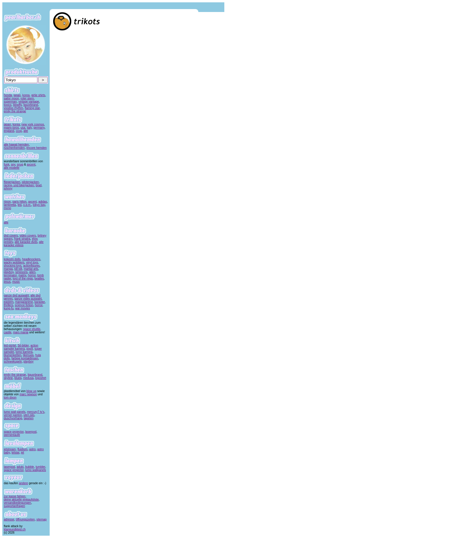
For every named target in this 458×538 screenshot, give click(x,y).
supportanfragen (14, 506)
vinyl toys (32, 262)
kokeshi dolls (12, 259)
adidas (42, 201)
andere (23, 483)
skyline (8, 378)
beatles (39, 278)
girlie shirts (38, 95)
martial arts (31, 268)
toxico (7, 104)
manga (8, 268)
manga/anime (24, 302)
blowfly (17, 104)
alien (32, 272)
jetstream (10, 449)
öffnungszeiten (25, 519)
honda (8, 95)
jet (22, 452)
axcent (31, 164)
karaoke (39, 302)
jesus (7, 281)
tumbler (40, 466)
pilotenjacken (30, 182)
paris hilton (19, 201)
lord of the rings (23, 278)
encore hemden (36, 147)
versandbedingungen (17, 502)
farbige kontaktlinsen (24, 358)
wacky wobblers (14, 262)
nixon (7, 201)
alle (25, 130)
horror (32, 275)
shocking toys (13, 265)
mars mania (20, 332)
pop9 (29, 348)
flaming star (32, 108)
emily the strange (15, 111)
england (9, 130)
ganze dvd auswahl (16, 295)
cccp (19, 130)
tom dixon (10, 397)
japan (16, 95)
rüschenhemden (14, 147)
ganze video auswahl (27, 298)
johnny (8, 188)
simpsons (21, 272)
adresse (9, 519)
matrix (22, 275)
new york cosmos (33, 124)
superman (10, 101)
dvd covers (11, 235)
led (19, 204)
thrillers (8, 305)
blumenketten (12, 355)
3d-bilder (23, 345)
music (16, 281)
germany (39, 127)
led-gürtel (10, 345)
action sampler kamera (21, 347)
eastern (8, 302)
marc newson (28, 394)
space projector (14, 431)
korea (26, 95)
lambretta (10, 204)
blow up (31, 391)
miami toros (11, 127)
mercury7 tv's (35, 411)
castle (7, 332)
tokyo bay (39, 204)
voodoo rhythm (13, 108)
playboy (9, 272)
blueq (17, 378)
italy (29, 127)
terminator (10, 275)
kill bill (18, 268)
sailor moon (11, 98)
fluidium (22, 449)
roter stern (27, 98)
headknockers (31, 259)
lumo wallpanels (35, 470)
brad (38, 185)
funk (6, 164)
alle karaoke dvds (26, 242)
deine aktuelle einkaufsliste (21, 499)
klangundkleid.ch (15, 529)
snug (20, 164)
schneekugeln (13, 361)
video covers (28, 235)
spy (13, 164)
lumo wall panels (14, 411)
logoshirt (40, 378)
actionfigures (31, 265)
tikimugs (28, 355)
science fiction (24, 305)
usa (22, 127)
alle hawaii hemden (16, 144)
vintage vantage (28, 101)
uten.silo (28, 415)
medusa (28, 378)
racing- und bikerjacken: (19, 185)
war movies (22, 308)
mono (7, 208)
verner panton (13, 415)
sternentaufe (12, 435)
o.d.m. (27, 204)
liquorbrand (30, 104)
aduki (20, 466)
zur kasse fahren (14, 496)
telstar (16, 452)
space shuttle (31, 329)
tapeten (28, 418)
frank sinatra (22, 238)
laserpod (30, 431)
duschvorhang (13, 418)
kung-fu (8, 308)
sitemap (42, 519)
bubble (29, 466)
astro (32, 449)
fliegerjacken (12, 182)
